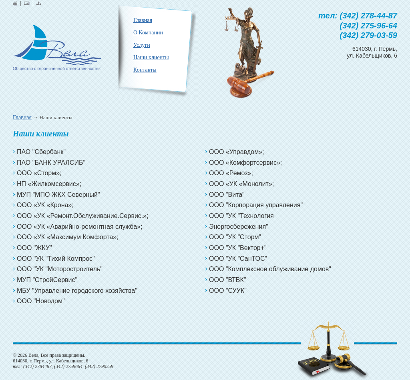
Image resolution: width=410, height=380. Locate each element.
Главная (22, 117)
